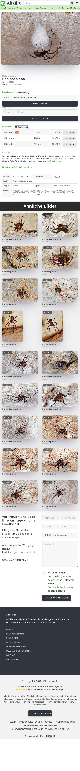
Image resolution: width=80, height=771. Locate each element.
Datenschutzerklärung (60, 587)
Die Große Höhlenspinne (32, 190)
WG (38, 195)
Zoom (73, 15)
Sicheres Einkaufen (27, 167)
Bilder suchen (13, 642)
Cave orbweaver (19, 195)
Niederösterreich (64, 186)
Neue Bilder (12, 638)
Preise (9, 629)
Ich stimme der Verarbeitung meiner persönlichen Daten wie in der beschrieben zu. (61, 581)
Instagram (12, 659)
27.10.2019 (56, 176)
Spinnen (16, 186)
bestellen (70, 132)
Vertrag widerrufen (40, 713)
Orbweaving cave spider (65, 193)
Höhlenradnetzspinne (50, 190)
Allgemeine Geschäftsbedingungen (40, 725)
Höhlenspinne (13, 79)
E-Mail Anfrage (56, 161)
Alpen (55, 186)
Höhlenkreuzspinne (66, 190)
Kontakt (6, 167)
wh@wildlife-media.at (22, 552)
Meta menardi (9, 76)
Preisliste (58, 158)
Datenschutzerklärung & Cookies (35, 722)
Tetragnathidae (32, 193)
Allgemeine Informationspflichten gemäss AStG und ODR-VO (40, 729)
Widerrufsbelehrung (65, 722)
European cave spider (47, 193)
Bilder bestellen (15, 633)
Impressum (11, 722)
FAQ (14, 167)
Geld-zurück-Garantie (19, 651)
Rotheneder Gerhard (14, 85)
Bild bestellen (40, 103)
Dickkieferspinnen (19, 193)
